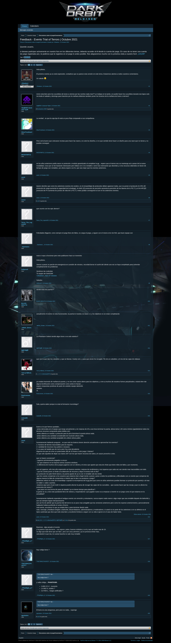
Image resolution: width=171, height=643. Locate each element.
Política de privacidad (147, 640)
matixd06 (24, 418)
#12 (149, 348)
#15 (149, 415)
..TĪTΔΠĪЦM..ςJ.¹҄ (26, 541)
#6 (149, 197)
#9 (149, 283)
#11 (149, 325)
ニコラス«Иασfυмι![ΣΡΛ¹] (44, 374)
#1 (149, 86)
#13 (149, 370)
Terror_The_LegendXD (26, 223)
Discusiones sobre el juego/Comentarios (36, 42)
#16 (149, 517)
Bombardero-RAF (41, 109)
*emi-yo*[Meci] (26, 373)
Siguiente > (39, 65)
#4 (149, 152)
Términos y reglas (135, 640)
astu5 (23, 177)
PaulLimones (25, 395)
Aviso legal (138, 638)
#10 (149, 301)
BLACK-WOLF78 (24, 304)
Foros (24, 26)
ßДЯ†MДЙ (24, 350)
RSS (151, 638)
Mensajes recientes (26, 30)
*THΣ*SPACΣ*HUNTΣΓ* (26, 564)
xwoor (23, 200)
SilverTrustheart (26, 132)
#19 (149, 595)
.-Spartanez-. (25, 247)
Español (21, 638)
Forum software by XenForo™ (64, 640)
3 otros (66, 520)
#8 (149, 244)
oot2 (38, 201)
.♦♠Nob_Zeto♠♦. (26, 327)
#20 (149, 613)
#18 (149, 561)
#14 (149, 393)
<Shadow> (57, 42)
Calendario (34, 26)
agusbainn (24, 615)
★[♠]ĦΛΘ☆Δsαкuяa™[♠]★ (26, 108)
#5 (149, 175)
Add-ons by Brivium (96, 640)
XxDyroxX (24, 269)
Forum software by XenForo (33, 640)
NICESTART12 (26, 155)
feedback (27, 57)
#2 (149, 105)
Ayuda (143, 638)
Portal (147, 638)
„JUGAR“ (141, 54)
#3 (149, 130)
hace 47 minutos (51, 276)
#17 (149, 539)
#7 (149, 220)
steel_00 (39, 520)
